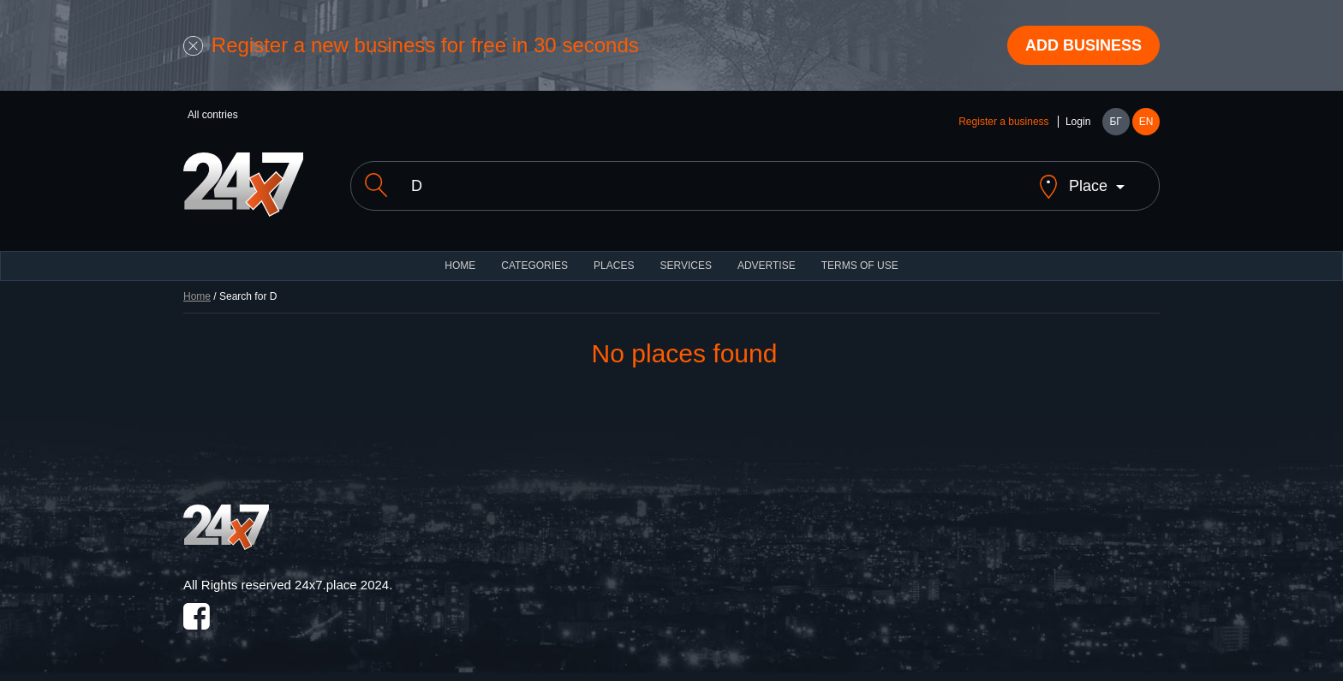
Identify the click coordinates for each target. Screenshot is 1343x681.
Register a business (1003, 122)
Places (614, 266)
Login (1077, 122)
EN (1146, 122)
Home (197, 296)
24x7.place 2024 (342, 584)
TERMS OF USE (859, 266)
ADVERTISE (766, 266)
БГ (1115, 122)
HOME (460, 266)
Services (685, 266)
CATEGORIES (534, 266)
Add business (1083, 45)
